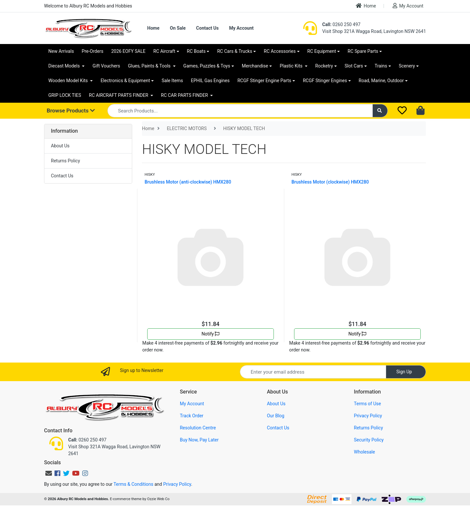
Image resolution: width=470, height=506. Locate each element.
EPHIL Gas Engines (210, 80)
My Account (408, 5)
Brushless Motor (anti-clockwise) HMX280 (188, 182)
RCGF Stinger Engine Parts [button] (264, 80)
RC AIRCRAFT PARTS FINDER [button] (119, 95)
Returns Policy (65, 160)
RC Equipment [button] (321, 51)
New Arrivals (61, 51)
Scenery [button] (407, 65)
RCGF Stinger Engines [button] (325, 80)
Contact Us (207, 28)
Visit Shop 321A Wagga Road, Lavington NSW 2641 (374, 31)
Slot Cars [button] (354, 65)
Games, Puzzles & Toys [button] (206, 65)
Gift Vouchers (106, 65)
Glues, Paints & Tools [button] (150, 65)
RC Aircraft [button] (164, 51)
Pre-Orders (92, 51)
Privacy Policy (368, 415)
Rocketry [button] (324, 65)
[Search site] (380, 110)
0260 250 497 (341, 24)
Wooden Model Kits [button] (68, 80)
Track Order (191, 415)
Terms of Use (367, 403)
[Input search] (240, 110)
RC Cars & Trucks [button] (234, 51)
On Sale (177, 28)
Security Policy (369, 439)
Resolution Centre (198, 427)
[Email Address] (313, 372)
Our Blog (276, 415)
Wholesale (364, 451)
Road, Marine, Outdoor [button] (381, 80)
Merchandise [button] (255, 65)
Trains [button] (381, 65)
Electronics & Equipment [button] (125, 80)
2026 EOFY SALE (128, 51)
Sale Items (172, 80)
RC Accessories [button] (280, 51)
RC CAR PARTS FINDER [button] (185, 95)
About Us (60, 145)
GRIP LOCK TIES (64, 95)
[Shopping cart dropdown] (421, 111)
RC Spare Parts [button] (363, 51)
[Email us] (48, 473)
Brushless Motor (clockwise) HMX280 (330, 182)
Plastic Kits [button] (292, 65)
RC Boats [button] (196, 51)
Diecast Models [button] (64, 65)
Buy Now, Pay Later (199, 439)
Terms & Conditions (133, 484)
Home (366, 5)
